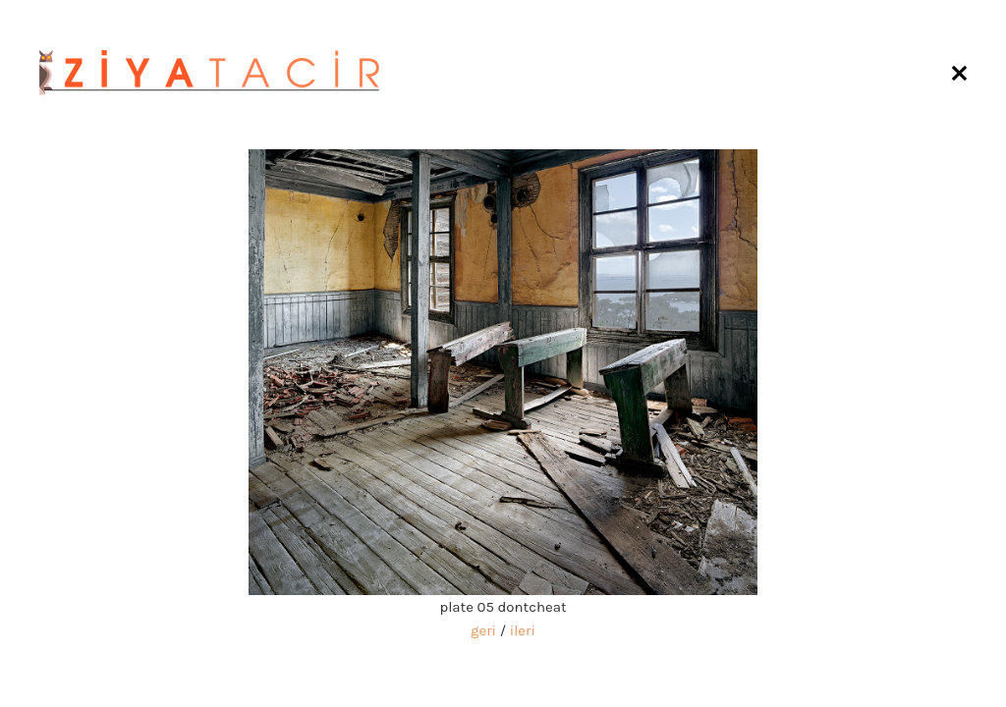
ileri (522, 630)
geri (483, 630)
